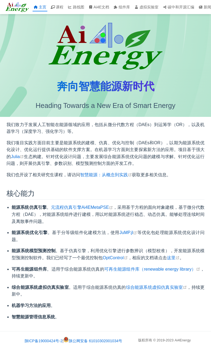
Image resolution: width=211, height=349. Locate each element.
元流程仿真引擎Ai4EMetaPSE (82, 207)
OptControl (115, 257)
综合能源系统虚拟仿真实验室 (156, 287)
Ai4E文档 (99, 7)
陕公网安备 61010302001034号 (92, 341)
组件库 (121, 7)
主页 (40, 7)
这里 (173, 257)
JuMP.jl (128, 232)
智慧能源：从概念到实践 (106, 174)
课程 (57, 7)
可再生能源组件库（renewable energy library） (152, 269)
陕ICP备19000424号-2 (44, 341)
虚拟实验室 (146, 7)
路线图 (76, 7)
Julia (17, 156)
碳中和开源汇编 (178, 7)
